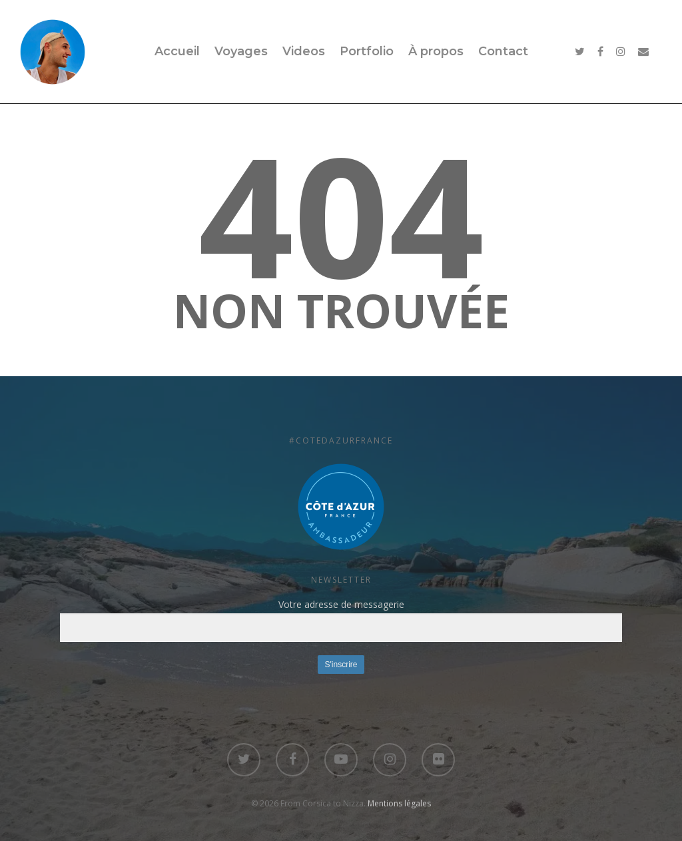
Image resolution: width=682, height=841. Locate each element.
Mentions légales (399, 803)
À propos (436, 51)
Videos (303, 51)
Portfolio (367, 51)
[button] (341, 507)
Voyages (241, 51)
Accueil (177, 51)
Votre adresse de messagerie (341, 620)
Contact (503, 51)
